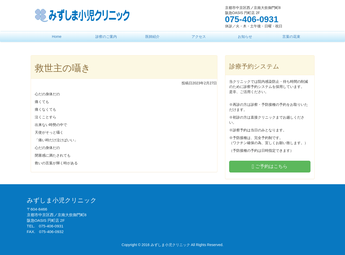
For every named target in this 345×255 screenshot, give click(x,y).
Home (56, 36)
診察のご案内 (106, 36)
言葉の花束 (291, 36)
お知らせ (245, 36)
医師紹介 (152, 36)
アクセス (199, 36)
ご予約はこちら (270, 166)
